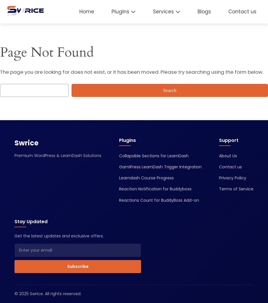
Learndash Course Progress (146, 178)
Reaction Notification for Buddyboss (155, 189)
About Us (228, 156)
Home (86, 11)
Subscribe (78, 266)
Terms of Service (236, 189)
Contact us (242, 11)
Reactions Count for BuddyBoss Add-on (159, 200)
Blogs (204, 11)
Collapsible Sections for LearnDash (154, 156)
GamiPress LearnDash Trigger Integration (160, 167)
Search (169, 90)
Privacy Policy (232, 178)
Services (163, 11)
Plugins (120, 11)
